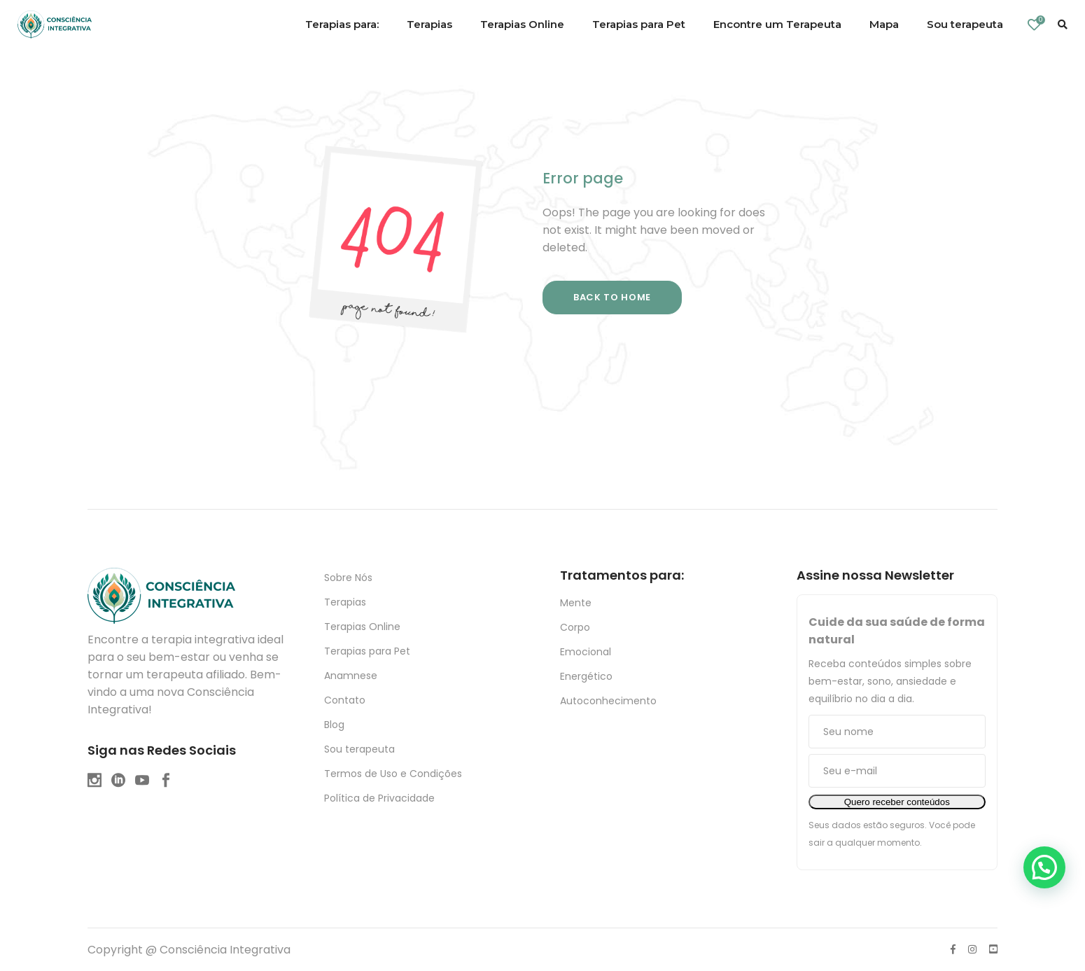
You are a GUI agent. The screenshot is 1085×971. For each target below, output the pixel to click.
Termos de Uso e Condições (393, 774)
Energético (586, 676)
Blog (334, 725)
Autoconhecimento (608, 701)
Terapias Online (362, 627)
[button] (1044, 867)
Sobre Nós (348, 578)
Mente (576, 603)
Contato (344, 700)
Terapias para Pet (367, 651)
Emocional (585, 652)
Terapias (345, 602)
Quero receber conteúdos (897, 802)
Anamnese (350, 676)
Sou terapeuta (359, 749)
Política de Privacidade (379, 798)
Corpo (575, 627)
